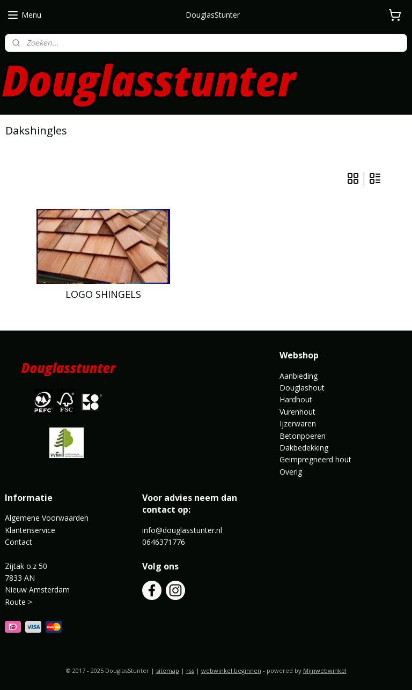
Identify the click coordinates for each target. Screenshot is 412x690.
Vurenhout (297, 412)
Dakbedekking (303, 447)
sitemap (167, 670)
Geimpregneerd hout (315, 459)
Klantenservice (30, 530)
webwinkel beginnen (231, 670)
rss (190, 670)
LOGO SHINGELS (103, 295)
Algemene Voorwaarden (47, 518)
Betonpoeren (302, 436)
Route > (19, 602)
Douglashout (302, 387)
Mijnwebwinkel (325, 670)
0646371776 (163, 542)
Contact (18, 542)
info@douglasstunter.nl (182, 530)
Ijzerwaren (297, 423)
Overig (290, 472)
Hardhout (295, 399)
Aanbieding (298, 376)
